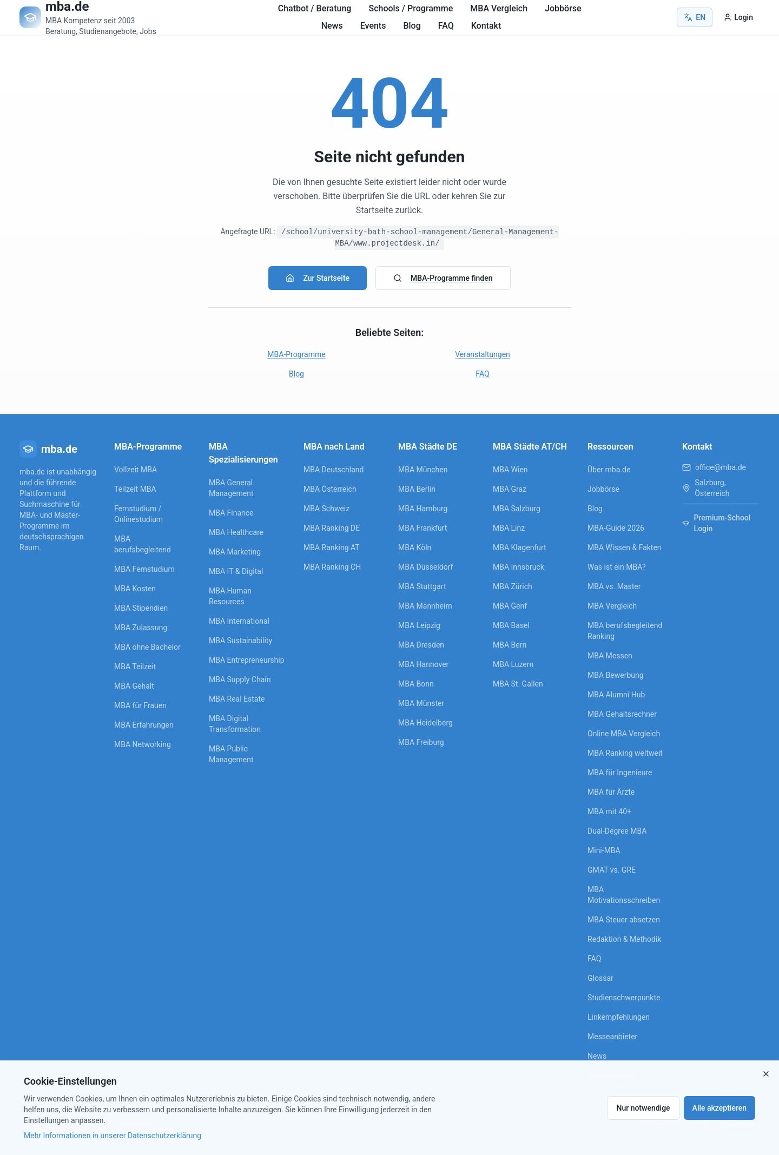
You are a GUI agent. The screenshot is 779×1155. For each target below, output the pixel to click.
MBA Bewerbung (615, 675)
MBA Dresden (421, 645)
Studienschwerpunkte (623, 997)
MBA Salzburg (516, 508)
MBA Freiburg (421, 742)
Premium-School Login (716, 523)
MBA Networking (142, 744)
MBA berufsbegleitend (142, 544)
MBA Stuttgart (422, 586)
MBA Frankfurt (422, 528)
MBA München (422, 469)
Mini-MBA (603, 850)
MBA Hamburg (423, 508)
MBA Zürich (512, 586)
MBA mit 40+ (609, 811)
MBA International (239, 621)
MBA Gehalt (134, 686)
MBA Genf (510, 606)
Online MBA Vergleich (623, 733)
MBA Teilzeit (135, 666)
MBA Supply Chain (239, 679)
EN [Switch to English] (694, 17)
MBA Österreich (330, 489)
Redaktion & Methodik (624, 939)
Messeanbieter (612, 1036)
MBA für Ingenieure (619, 772)
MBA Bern (509, 645)
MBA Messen (609, 655)
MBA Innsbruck (518, 567)
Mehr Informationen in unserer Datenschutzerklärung (112, 1135)
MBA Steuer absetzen (623, 919)
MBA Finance (231, 513)
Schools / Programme (410, 8)
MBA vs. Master (614, 586)
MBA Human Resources (230, 596)
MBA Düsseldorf (425, 567)
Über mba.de (608, 469)
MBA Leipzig (419, 625)
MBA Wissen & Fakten (624, 547)
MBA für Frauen (140, 705)
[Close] (766, 1074)
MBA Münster (421, 703)
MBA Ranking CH (332, 567)
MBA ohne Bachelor (147, 647)
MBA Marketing (235, 551)
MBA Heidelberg (425, 722)
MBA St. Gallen (518, 683)
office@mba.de (720, 467)
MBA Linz (509, 528)
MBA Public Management (231, 754)
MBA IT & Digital (236, 571)
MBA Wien (510, 469)
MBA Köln (414, 547)
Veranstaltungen (482, 354)
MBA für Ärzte (611, 792)
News (332, 26)
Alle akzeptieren (719, 1108)
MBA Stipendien (141, 608)
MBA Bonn (416, 683)
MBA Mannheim (425, 606)
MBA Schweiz (326, 508)
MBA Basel (511, 625)
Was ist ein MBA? (616, 567)
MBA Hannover (423, 664)
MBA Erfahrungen (144, 725)
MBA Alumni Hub (616, 694)
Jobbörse (563, 8)
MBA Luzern (513, 664)
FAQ (446, 26)
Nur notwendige (643, 1108)
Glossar (600, 978)
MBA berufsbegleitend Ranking (624, 631)
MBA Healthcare (236, 532)
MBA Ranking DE (331, 528)
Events (373, 26)
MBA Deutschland (333, 469)
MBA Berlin (416, 489)
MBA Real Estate (237, 699)
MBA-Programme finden (442, 278)
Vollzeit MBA (135, 469)
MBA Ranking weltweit (625, 753)
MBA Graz (509, 489)
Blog (411, 26)
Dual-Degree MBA (616, 831)
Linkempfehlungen (618, 1017)
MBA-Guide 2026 (615, 528)
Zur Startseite (317, 278)
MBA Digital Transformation (235, 724)
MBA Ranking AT (331, 547)
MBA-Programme (296, 354)
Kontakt (486, 26)
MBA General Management (231, 488)
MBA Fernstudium (144, 569)
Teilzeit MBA (135, 489)
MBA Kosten (135, 588)
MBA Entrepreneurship (247, 660)
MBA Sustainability (240, 640)
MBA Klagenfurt (519, 547)
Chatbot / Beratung (315, 8)
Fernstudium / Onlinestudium (138, 514)
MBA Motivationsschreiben (623, 895)
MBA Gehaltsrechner (622, 714)
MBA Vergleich (498, 8)
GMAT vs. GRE (611, 870)
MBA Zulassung (140, 627)
